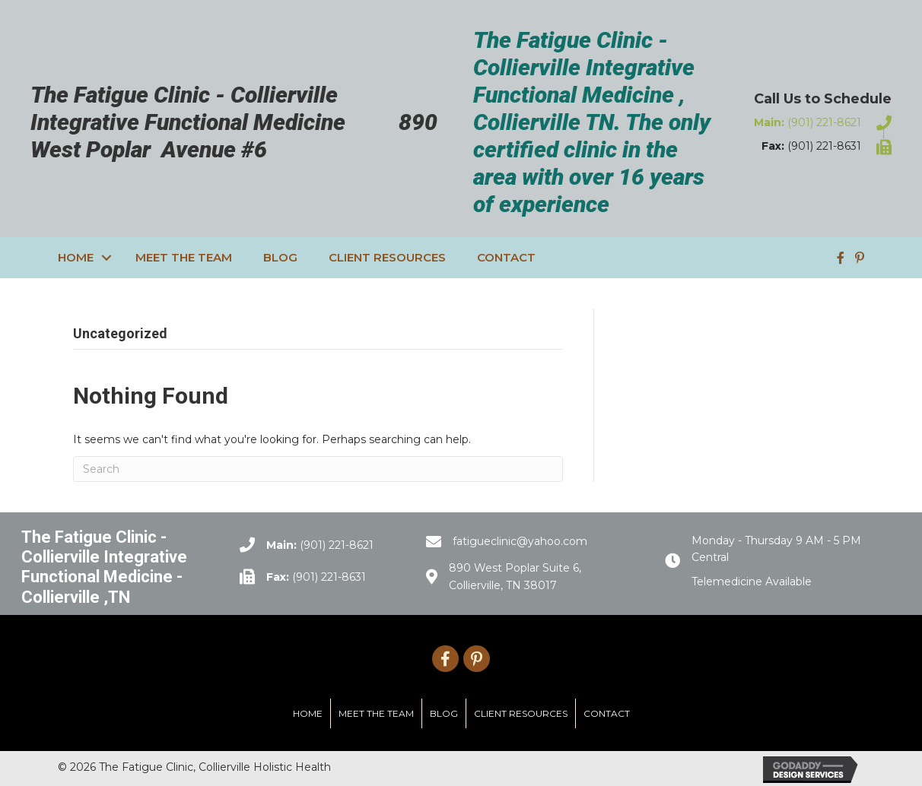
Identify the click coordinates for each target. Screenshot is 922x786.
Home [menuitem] (76, 257)
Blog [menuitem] (280, 257)
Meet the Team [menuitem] (183, 257)
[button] (106, 257)
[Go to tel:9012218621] (819, 122)
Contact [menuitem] (506, 257)
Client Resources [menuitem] (387, 257)
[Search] (318, 469)
